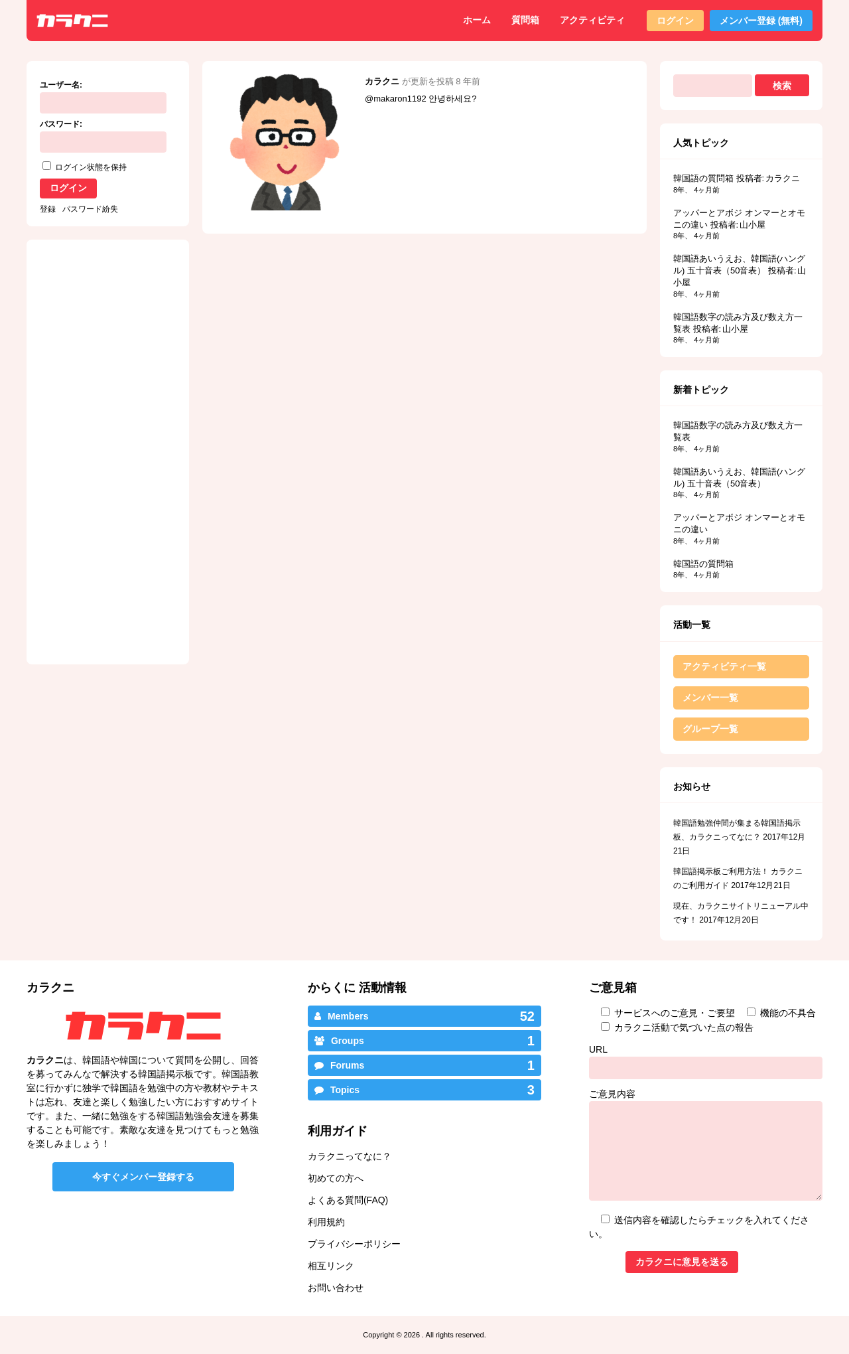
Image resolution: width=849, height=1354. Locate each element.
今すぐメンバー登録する (143, 1176)
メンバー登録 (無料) (761, 20)
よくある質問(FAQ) (348, 1200)
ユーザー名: (61, 85)
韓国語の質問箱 (703, 178)
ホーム (477, 20)
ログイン (675, 20)
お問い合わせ (335, 1287)
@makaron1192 (395, 99)
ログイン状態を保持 (91, 167)
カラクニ (382, 81)
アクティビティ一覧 (724, 666)
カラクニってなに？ (349, 1156)
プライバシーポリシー (354, 1244)
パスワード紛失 (90, 209)
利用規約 (326, 1222)
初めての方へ (335, 1178)
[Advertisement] (317, 328)
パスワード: (61, 124)
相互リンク (331, 1265)
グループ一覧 (710, 728)
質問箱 (525, 20)
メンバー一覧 (710, 697)
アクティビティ (592, 20)
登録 (48, 209)
